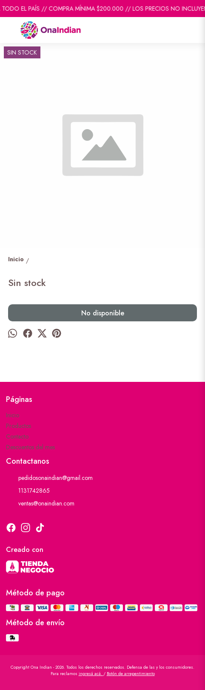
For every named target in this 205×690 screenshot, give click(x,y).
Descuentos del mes (30, 447)
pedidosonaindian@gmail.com (49, 478)
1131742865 (28, 490)
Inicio (12, 415)
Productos (18, 426)
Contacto (17, 436)
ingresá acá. (91, 673)
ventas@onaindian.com (40, 503)
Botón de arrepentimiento (131, 673)
